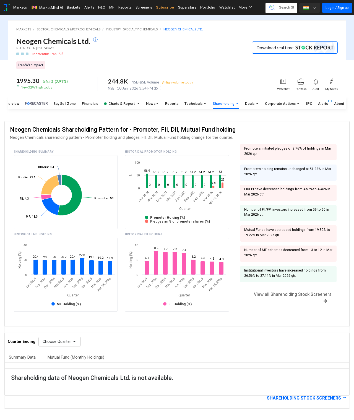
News (150, 103)
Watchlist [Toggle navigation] (227, 7)
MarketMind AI (47, 7)
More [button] (245, 7)
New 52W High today (36, 87)
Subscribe (165, 7)
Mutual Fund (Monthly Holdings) (76, 357)
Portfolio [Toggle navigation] (207, 7)
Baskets (73, 7)
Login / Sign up (337, 8)
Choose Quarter (57, 341)
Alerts (323, 102)
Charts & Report (119, 103)
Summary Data (22, 357)
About (339, 103)
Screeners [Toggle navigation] (144, 7)
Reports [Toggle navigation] (125, 7)
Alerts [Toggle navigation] (89, 7)
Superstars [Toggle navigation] (187, 7)
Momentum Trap (44, 54)
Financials (90, 103)
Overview (11, 103)
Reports (171, 103)
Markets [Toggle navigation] (20, 7)
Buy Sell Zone (64, 103)
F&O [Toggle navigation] (101, 7)
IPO (309, 103)
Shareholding (224, 103)
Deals (250, 103)
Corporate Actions (280, 103)
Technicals (193, 103)
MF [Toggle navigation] (111, 7)
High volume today (177, 82)
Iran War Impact (30, 65)
